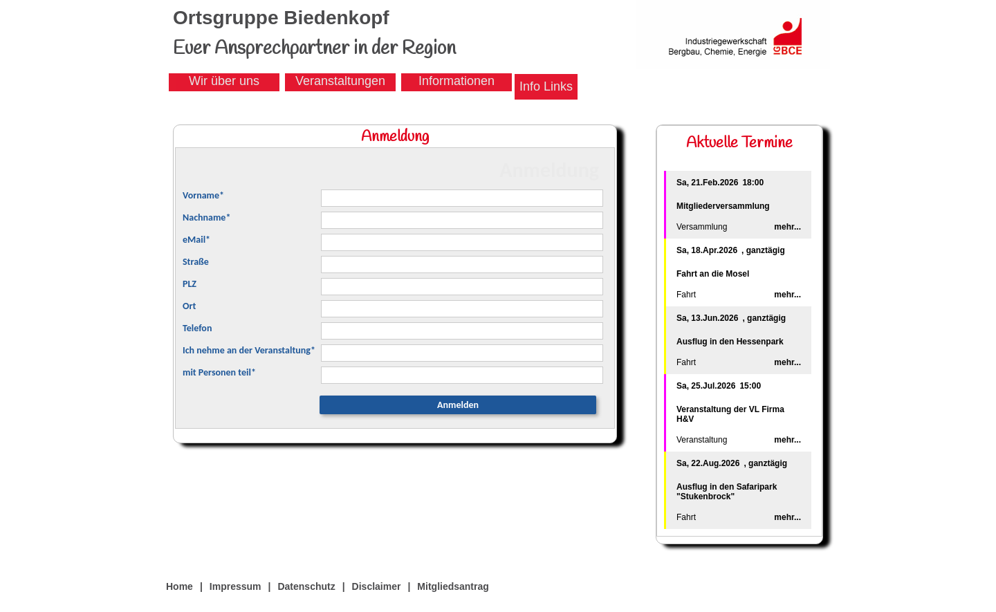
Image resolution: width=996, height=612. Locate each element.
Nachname (206, 217)
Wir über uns (224, 81)
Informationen (456, 81)
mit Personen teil (219, 372)
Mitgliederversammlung (723, 206)
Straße (196, 262)
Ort (189, 306)
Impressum (235, 586)
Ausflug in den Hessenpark (730, 341)
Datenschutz (306, 586)
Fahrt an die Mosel (712, 274)
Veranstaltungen (340, 81)
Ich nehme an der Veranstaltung (249, 350)
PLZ (189, 284)
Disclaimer (376, 586)
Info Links (546, 86)
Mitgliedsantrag (452, 586)
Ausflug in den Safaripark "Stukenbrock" (726, 491)
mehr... (787, 227)
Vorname (203, 195)
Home (179, 586)
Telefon (197, 328)
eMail (196, 239)
